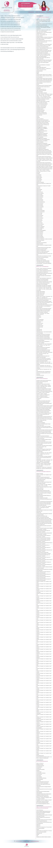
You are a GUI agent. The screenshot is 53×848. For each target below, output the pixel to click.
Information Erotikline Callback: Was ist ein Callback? (44, 74)
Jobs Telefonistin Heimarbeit (40, 769)
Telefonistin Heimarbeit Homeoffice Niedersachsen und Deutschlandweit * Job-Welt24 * (44, 551)
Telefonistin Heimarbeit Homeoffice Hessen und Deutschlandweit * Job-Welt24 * (43, 531)
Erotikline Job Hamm (39, 216)
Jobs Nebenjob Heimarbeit (40, 765)
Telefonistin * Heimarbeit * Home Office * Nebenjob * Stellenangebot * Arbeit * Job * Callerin (43, 485)
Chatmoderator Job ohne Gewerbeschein (42, 280)
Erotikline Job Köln (39, 221)
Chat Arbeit (38, 328)
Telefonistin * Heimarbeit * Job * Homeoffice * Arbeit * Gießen (44, 645)
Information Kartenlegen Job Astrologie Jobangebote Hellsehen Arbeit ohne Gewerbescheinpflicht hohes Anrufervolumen (43, 457)
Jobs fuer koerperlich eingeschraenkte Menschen (43, 811)
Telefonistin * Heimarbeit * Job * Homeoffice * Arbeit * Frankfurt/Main (44, 592)
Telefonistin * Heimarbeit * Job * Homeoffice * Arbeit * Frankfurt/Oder (44, 713)
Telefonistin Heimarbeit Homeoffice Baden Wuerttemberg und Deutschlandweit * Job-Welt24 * (43, 553)
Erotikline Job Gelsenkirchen (40, 211)
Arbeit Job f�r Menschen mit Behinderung (42, 149)
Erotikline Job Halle (39, 214)
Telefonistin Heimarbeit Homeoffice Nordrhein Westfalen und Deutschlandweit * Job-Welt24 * (44, 529)
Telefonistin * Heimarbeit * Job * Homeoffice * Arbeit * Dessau (44, 751)
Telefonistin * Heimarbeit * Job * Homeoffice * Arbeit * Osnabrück (44, 633)
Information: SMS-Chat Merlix (40, 291)
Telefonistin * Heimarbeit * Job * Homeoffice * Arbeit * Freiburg (44, 655)
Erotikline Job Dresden (39, 204)
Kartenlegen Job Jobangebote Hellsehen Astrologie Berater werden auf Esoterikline (43, 440)
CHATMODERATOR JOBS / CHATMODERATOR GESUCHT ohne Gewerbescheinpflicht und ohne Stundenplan (43, 372)
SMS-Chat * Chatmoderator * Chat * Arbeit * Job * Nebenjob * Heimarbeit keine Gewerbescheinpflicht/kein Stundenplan (44, 366)
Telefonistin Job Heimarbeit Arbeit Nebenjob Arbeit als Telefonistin (44, 500)
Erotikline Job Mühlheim (39, 231)
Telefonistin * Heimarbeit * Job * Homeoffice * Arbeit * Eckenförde (44, 652)
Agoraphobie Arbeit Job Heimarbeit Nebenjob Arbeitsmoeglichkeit (42, 792)
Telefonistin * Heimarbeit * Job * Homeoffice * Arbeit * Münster (44, 730)
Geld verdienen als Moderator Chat (41, 112)
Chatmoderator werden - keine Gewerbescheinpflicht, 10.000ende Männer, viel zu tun (44, 33)
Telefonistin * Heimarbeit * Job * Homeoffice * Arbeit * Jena (44, 609)
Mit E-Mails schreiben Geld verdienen (41, 102)
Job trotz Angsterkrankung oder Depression (42, 145)
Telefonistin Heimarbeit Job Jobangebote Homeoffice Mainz (43, 246)
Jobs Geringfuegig (39, 776)
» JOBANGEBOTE (31, 12)
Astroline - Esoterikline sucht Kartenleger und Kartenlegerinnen (42, 398)
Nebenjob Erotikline (39, 177)
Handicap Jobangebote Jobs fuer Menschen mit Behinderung (43, 818)
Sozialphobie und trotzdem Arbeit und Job (42, 795)
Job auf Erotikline (38, 174)
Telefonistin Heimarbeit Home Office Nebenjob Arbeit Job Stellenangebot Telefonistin (43, 479)
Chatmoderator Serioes (39, 323)
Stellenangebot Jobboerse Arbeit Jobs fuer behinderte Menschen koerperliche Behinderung (44, 820)
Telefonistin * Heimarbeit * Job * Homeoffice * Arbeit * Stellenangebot (44, 475)
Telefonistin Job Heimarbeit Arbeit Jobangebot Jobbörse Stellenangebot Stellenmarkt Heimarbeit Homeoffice (44, 520)
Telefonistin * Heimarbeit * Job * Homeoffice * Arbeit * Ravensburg (44, 674)
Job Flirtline (38, 173)
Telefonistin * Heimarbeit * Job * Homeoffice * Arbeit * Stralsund (44, 647)
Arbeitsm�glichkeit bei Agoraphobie (41, 134)
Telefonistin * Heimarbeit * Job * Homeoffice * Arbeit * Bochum (44, 681)
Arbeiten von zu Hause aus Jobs (41, 259)
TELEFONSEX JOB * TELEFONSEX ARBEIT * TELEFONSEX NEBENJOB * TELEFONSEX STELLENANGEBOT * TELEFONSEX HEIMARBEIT (43, 262)
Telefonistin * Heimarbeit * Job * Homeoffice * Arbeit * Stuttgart (44, 638)
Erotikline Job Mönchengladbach (41, 230)
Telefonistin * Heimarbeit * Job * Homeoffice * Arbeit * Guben (44, 744)
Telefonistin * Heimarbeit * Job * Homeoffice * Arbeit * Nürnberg (44, 630)
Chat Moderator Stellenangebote (41, 107)
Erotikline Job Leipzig (39, 235)
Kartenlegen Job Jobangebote (40, 422)
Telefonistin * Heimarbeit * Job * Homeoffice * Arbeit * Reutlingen (44, 739)
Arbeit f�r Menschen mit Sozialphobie (41, 140)
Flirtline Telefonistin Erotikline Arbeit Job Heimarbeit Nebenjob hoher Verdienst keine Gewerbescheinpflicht (44, 151)
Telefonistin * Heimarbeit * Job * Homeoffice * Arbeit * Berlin (44, 684)
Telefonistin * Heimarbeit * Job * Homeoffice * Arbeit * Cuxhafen (44, 705)
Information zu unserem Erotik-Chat (41, 105)
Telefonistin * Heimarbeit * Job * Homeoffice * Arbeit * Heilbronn (44, 710)
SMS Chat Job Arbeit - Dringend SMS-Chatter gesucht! (44, 79)
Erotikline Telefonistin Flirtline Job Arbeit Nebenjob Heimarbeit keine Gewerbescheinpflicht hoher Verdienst (44, 163)
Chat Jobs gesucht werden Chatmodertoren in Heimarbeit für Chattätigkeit (43, 342)
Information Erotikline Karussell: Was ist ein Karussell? (44, 78)
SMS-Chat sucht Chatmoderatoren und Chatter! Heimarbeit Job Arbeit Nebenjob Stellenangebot (43, 351)
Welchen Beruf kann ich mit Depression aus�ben (43, 144)
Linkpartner (38, 399)
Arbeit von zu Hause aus (39, 118)
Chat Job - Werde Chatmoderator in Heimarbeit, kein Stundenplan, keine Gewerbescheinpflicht (43, 279)
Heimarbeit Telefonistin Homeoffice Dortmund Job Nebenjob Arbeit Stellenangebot (43, 575)
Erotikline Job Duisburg (39, 205)
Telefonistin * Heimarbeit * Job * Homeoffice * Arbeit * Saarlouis (44, 701)
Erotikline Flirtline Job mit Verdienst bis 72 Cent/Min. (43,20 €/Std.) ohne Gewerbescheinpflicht (43, 257)
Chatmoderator (38, 315)
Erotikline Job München (39, 232)
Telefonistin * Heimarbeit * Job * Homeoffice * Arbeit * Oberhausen (44, 732)
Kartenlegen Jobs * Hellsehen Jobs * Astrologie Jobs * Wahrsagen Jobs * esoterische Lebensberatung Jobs (44, 468)
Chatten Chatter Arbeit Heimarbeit (41, 90)
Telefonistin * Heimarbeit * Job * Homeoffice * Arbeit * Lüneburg (44, 672)
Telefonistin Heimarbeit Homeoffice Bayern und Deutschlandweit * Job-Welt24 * (43, 555)
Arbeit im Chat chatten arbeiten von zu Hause (42, 101)
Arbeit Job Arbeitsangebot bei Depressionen (42, 781)
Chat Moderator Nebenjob (40, 111)
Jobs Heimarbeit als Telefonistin (40, 773)
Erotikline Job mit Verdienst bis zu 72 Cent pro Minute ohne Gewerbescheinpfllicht (44, 828)
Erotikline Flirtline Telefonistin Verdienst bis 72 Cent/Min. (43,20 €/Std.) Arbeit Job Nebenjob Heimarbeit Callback (44, 168)
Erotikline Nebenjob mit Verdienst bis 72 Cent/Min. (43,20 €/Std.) (43, 186)
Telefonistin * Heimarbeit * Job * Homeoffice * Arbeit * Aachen (44, 582)
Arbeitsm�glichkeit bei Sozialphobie (41, 138)
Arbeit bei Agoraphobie (39, 779)
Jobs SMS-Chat (38, 768)
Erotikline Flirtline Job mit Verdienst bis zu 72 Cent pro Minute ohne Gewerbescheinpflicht (44, 831)
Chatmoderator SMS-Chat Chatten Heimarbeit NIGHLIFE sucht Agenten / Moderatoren (43, 312)
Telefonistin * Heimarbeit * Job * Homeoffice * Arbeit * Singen (44, 659)
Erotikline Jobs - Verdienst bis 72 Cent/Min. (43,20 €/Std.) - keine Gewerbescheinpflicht (43, 31)
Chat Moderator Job (39, 324)
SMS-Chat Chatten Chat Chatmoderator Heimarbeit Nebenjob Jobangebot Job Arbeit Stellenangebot (43, 309)
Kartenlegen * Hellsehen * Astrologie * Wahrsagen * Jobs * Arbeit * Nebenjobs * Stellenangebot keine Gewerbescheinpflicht (43, 464)
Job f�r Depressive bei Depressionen (41, 143)
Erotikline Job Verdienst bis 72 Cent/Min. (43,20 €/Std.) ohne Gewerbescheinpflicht (44, 240)
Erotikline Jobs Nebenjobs (40, 182)
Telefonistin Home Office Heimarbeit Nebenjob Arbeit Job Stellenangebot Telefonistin (43, 483)
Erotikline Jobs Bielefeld (39, 195)
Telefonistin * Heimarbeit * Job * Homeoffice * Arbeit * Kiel (44, 715)
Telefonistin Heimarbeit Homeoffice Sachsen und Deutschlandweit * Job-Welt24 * (43, 558)
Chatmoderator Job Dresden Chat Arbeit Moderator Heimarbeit (43, 276)
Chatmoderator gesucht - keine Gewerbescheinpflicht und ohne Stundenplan (44, 332)
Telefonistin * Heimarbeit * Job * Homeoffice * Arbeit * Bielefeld (44, 584)
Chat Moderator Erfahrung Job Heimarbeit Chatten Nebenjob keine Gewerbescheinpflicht (43, 248)
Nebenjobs (37, 770)
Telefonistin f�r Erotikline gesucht (41, 67)
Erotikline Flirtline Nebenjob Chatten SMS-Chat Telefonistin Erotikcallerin (43, 58)
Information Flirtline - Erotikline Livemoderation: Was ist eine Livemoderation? (44, 76)
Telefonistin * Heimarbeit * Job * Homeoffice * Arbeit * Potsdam (44, 606)
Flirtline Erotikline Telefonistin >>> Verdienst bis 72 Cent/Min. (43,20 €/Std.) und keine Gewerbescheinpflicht (43, 69)
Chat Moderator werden (39, 325)
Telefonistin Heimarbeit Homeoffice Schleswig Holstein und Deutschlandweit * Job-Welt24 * (44, 534)
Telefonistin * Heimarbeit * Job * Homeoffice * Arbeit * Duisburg (44, 691)
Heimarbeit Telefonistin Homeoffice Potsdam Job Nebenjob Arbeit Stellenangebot (43, 577)
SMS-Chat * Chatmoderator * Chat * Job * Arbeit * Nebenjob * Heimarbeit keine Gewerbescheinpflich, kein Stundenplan (44, 363)
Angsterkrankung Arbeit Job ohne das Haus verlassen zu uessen (44, 790)
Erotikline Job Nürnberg (39, 236)
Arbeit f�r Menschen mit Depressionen (42, 133)
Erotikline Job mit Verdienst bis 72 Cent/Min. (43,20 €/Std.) (43, 184)
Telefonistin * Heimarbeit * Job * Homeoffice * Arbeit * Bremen (44, 587)
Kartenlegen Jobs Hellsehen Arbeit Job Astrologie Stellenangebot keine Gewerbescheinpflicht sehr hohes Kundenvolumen (44, 427)
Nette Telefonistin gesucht (40, 755)
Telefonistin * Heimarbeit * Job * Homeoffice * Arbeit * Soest (44, 640)
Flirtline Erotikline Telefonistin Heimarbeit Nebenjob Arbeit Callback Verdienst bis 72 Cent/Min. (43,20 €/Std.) (44, 157)
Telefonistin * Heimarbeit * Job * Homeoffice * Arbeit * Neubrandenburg (44, 720)
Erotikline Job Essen (39, 209)
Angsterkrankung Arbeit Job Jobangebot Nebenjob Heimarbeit (43, 787)
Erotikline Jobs (38, 780)
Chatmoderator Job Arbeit (40, 375)
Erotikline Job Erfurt (39, 208)
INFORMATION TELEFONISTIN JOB (41, 516)
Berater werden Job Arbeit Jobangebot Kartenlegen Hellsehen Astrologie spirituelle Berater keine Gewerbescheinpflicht (43, 414)
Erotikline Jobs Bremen (39, 199)
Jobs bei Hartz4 (38, 775)
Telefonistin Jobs (38, 512)
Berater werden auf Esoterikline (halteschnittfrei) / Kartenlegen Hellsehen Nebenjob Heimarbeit (43, 402)
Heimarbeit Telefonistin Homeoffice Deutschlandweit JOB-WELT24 (43, 526)
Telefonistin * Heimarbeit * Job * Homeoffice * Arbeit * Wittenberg (44, 676)
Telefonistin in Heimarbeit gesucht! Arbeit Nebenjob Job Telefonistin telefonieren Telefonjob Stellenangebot (44, 502)
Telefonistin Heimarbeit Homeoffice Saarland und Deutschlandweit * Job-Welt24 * (43, 548)
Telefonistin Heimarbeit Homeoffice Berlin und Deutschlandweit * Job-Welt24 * (42, 546)
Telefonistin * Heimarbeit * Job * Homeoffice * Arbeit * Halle (44, 594)
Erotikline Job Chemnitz (39, 200)
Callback (37, 73)
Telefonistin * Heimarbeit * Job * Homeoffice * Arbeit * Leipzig (44, 623)
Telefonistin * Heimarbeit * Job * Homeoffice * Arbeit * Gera (44, 604)
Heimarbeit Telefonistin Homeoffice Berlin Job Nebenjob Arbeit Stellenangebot (44, 570)
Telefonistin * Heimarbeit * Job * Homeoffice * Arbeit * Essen (44, 693)
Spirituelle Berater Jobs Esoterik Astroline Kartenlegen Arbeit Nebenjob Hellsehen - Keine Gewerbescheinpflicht (44, 446)
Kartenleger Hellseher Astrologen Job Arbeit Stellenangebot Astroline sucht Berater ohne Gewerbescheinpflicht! (42, 124)
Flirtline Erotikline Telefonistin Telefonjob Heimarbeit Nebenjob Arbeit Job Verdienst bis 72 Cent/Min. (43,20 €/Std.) (44, 154)
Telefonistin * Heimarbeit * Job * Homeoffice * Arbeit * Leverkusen (44, 722)
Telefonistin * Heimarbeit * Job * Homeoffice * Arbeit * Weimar (44, 662)
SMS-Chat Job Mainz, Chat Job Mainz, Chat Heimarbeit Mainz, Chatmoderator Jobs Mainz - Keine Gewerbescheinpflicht (44, 353)
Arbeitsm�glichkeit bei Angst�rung (41, 127)
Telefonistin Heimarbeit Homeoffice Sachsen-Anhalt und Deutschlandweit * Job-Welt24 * (44, 560)
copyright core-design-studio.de (35, 841)
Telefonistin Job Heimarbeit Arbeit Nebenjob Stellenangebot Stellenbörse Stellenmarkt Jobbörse (43, 518)
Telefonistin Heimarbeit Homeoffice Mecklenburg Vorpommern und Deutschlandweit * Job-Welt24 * (43, 538)
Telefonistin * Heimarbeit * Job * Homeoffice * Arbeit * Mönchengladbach (44, 727)
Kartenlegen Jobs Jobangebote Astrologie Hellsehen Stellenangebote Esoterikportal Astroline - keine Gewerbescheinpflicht (43, 450)
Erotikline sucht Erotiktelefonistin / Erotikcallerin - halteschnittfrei (43, 66)
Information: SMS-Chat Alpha (40, 292)
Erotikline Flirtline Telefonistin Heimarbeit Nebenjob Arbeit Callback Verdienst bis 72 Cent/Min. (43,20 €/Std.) (44, 166)
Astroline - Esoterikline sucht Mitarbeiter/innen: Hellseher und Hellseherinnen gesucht (43, 395)
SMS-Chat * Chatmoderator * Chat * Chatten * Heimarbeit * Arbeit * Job (43, 314)
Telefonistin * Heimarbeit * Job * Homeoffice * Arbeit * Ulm (44, 643)
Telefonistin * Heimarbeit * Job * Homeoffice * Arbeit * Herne (44, 618)
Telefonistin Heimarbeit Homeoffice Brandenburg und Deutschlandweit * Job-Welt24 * (43, 565)
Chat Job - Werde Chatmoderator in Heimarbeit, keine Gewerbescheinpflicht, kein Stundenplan (44, 49)
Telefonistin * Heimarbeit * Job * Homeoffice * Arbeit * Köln (44, 621)
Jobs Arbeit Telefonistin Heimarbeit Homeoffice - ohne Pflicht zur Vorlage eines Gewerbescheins (44, 757)
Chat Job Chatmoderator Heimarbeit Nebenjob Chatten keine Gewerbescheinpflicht (44, 340)
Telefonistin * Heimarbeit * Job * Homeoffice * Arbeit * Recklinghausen (44, 718)
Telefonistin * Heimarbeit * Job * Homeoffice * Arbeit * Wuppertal (44, 737)
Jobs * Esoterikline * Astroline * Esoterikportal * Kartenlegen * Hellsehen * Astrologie (43, 393)
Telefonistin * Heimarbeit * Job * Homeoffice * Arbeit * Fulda (44, 708)
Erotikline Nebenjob (39, 189)
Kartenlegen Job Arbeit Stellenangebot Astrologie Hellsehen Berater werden (43, 425)
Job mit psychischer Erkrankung (41, 148)
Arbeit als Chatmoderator (40, 319)
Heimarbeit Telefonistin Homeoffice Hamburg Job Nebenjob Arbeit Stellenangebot (43, 572)
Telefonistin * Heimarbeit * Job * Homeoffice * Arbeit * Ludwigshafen (44, 725)
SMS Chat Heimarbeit (39, 91)
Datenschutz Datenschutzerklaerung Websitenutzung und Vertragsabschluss (44, 823)
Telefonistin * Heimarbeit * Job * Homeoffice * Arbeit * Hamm (44, 698)
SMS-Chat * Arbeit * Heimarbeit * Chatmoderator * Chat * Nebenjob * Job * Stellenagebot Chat (44, 297)
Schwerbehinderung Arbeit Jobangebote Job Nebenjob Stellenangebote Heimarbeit (44, 816)
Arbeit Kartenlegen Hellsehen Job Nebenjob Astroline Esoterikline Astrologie (44, 404)
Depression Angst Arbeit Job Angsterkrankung (42, 139)
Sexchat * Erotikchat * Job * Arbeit (41, 274)
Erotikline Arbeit (38, 190)
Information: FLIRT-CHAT (40, 295)
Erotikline (37, 829)
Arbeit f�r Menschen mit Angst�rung (41, 128)
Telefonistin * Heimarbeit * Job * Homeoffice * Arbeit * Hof (44, 667)
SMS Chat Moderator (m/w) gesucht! (41, 113)
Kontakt (28, 841)
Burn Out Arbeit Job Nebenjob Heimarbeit (42, 802)
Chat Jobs (37, 63)
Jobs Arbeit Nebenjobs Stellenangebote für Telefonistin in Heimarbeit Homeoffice (44, 514)
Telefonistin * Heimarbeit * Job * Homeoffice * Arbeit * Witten (44, 664)
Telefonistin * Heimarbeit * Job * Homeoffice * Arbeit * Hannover (44, 597)
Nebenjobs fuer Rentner (39, 764)
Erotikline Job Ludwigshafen (40, 226)
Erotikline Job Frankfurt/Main (40, 210)
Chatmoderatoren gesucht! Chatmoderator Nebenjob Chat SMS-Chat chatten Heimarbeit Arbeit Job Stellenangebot (43, 86)
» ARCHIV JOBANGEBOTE (40, 12)
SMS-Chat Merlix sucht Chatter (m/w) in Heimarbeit (43, 285)
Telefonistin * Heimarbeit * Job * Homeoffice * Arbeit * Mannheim (44, 613)
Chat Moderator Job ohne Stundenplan (41, 284)
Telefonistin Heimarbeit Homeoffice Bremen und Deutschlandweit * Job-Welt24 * (43, 541)
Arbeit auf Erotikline (39, 179)
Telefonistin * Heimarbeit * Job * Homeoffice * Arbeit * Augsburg (44, 679)
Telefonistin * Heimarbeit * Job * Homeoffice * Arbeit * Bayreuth (44, 703)
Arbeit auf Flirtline (38, 178)
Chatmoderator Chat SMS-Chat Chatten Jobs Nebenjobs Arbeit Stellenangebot (42, 357)
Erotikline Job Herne (39, 219)
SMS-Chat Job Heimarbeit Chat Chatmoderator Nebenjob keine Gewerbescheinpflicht (43, 348)
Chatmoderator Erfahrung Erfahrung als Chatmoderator (44, 273)
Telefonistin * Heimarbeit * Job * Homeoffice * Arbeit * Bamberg (44, 749)
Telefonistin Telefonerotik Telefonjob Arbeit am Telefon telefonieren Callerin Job (44, 488)
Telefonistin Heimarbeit (39, 473)
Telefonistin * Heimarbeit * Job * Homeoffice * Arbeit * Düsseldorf (44, 589)
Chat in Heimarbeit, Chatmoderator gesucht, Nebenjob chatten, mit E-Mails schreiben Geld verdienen (44, 282)
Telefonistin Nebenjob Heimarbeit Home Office (43, 490)
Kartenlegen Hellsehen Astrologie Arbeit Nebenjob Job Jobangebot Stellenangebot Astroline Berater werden (44, 417)
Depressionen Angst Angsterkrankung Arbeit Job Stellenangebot (43, 785)
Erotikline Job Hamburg (39, 215)
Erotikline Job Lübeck (39, 225)
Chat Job (37, 84)
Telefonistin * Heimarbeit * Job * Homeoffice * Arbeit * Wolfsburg (44, 599)
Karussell (37, 72)
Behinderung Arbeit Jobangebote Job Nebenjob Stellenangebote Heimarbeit (43, 813)
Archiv (37, 835)
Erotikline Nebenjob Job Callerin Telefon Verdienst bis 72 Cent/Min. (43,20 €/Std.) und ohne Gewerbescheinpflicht (44, 42)
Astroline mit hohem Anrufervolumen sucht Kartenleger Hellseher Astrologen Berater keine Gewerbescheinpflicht (44, 420)
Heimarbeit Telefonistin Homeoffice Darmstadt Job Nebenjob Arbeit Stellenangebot (43, 580)
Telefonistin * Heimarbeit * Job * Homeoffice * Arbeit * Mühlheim (44, 628)
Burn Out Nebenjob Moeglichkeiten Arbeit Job (42, 803)
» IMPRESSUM (48, 12)
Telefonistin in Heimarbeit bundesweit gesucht (42, 477)
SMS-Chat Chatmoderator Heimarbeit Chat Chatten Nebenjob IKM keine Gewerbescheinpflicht (43, 300)
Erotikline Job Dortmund (39, 203)
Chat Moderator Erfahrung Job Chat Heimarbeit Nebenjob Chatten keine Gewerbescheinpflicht (43, 335)
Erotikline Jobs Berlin (39, 194)
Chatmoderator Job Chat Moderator (41, 242)
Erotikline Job (38, 188)
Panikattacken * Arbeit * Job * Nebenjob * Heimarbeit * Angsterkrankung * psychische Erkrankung (44, 801)
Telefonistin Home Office (39, 489)
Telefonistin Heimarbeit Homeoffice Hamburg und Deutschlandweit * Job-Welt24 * (43, 536)
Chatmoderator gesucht (39, 320)
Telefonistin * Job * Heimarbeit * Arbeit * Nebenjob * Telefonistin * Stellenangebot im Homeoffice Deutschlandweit (43, 507)
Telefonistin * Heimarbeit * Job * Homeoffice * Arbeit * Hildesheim (44, 657)
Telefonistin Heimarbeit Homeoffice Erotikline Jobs (43, 495)
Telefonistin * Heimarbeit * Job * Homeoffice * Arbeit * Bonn (44, 686)
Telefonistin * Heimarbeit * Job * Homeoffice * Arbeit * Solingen (44, 635)
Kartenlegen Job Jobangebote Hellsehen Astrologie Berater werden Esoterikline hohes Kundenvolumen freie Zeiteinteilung (44, 433)
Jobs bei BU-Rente (39, 774)
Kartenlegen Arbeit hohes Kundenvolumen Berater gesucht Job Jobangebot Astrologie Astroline (43, 411)
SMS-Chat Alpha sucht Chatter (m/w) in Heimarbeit (43, 286)
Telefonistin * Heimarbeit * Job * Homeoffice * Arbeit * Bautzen (44, 650)
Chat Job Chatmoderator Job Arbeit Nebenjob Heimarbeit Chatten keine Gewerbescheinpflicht (43, 337)
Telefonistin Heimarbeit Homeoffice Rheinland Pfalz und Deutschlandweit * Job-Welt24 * (44, 543)
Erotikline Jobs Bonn (39, 198)
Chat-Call (37, 116)
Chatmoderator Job (39, 329)
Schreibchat (38, 117)
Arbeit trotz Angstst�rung (40, 129)
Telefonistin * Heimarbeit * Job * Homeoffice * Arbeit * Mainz (44, 626)
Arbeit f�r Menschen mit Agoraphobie (41, 135)
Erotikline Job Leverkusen (40, 224)
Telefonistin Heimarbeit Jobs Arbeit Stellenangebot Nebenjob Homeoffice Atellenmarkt (43, 505)
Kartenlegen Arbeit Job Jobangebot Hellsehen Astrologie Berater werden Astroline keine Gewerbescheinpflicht (44, 406)
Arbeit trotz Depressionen (40, 132)
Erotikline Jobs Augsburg (39, 193)
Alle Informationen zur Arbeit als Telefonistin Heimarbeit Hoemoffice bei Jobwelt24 (44, 568)
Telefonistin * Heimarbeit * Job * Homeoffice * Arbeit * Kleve (44, 669)
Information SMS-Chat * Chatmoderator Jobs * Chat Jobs (43, 370)
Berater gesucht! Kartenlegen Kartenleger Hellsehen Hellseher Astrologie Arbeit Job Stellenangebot (43, 409)
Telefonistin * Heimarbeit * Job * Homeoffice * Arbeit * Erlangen (44, 754)
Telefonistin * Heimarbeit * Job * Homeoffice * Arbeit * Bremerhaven (44, 601)
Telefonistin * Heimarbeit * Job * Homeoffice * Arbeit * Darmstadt (44, 747)
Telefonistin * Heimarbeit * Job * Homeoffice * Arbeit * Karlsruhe (44, 611)
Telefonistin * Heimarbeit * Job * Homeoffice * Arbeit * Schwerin (44, 734)
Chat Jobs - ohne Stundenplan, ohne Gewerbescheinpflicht (41, 35)
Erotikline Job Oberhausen (40, 237)
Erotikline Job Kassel (39, 220)
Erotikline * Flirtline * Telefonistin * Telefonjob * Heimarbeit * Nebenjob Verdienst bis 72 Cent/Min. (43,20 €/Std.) (43, 171)
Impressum (24, 841)
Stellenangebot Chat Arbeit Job (40, 100)
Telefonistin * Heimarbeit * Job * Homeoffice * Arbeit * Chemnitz (44, 688)
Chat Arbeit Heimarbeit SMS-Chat (41, 89)
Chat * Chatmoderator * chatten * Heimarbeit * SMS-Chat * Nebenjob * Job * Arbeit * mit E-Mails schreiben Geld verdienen (44, 289)
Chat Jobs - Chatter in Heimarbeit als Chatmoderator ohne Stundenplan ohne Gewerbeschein (43, 269)
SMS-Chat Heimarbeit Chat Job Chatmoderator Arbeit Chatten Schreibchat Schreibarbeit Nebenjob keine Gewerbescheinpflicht (44, 82)
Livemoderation (38, 28)
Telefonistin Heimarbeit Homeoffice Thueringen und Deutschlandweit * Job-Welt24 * (43, 563)
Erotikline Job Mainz (39, 229)
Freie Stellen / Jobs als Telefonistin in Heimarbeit (43, 27)
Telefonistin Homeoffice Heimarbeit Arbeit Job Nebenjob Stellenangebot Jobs (44, 511)
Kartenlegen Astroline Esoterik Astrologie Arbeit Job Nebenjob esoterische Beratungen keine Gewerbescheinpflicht (43, 381)
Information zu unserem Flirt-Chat (41, 106)
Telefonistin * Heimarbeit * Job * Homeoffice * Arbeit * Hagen (44, 696)
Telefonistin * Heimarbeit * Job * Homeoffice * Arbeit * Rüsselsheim (44, 742)
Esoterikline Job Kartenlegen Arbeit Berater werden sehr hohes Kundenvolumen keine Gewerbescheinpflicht (44, 431)
